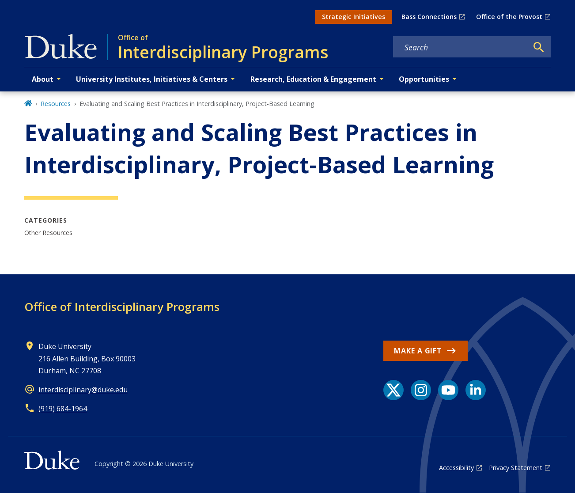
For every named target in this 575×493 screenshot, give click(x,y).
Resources (56, 103)
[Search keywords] (460, 47)
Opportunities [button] (424, 79)
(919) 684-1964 (62, 408)
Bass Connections (429, 16)
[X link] (393, 390)
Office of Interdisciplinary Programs (121, 307)
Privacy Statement (515, 467)
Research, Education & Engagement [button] (313, 79)
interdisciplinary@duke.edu (83, 389)
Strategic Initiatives (353, 16)
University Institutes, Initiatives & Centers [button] (151, 79)
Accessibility (456, 467)
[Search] (538, 47)
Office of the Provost (509, 16)
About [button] (42, 79)
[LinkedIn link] (475, 390)
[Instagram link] (421, 390)
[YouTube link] (448, 390)
